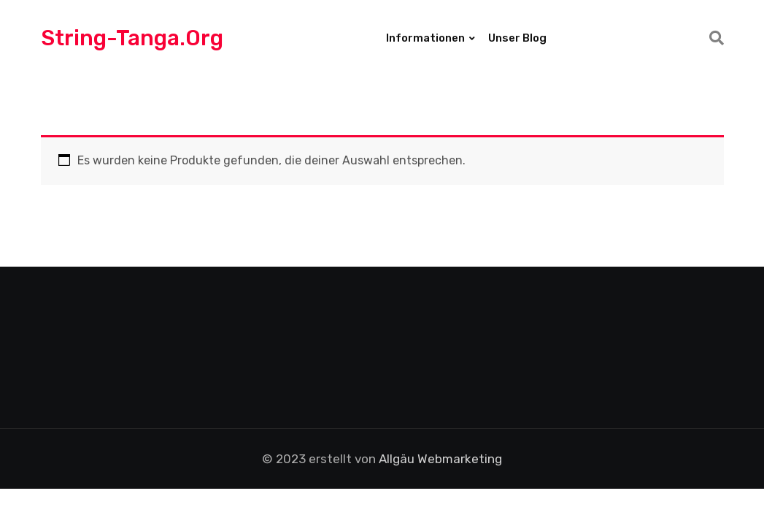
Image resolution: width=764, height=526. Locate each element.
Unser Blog (517, 38)
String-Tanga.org (132, 38)
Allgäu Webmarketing (440, 458)
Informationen (425, 38)
